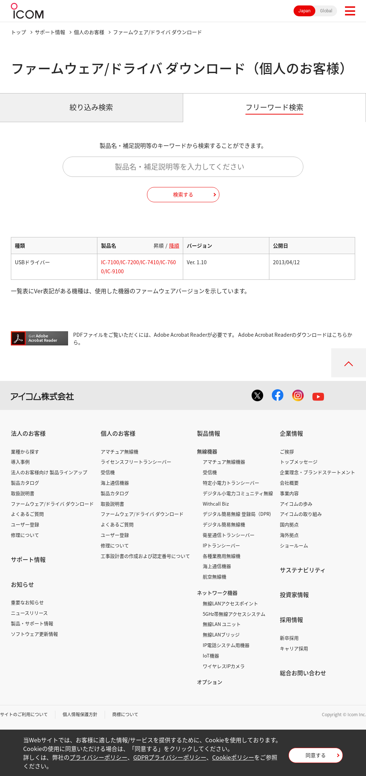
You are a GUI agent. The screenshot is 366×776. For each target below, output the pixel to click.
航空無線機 (214, 576)
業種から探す (25, 451)
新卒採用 (289, 637)
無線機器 (207, 451)
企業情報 (291, 433)
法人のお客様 (28, 433)
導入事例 (20, 461)
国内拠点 (289, 524)
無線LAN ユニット (222, 624)
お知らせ (22, 584)
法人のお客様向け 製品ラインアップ (49, 472)
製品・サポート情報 (32, 623)
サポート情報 (50, 32)
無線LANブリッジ (221, 634)
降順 (174, 245)
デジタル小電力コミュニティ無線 (238, 493)
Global (326, 10)
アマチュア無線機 (119, 451)
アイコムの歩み (296, 503)
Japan (304, 10)
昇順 (158, 245)
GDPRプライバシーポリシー (169, 757)
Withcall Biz (216, 503)
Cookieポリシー (233, 757)
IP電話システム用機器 (226, 645)
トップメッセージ (298, 461)
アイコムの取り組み (301, 513)
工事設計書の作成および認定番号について (145, 555)
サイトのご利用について (24, 714)
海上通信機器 (115, 482)
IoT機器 (211, 655)
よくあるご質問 (27, 513)
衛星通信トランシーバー (228, 534)
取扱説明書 (22, 493)
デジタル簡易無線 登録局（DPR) (237, 513)
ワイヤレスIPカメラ (224, 666)
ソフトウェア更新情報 (34, 633)
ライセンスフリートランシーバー (136, 461)
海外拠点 (289, 534)
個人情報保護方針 (80, 714)
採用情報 (291, 619)
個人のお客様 (89, 32)
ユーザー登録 (25, 524)
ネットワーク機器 (217, 592)
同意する (316, 755)
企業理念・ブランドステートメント (317, 472)
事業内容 (289, 493)
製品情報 (208, 433)
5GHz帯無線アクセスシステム (234, 613)
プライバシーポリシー (98, 757)
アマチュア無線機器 (224, 461)
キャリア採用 (294, 648)
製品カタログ (25, 482)
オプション (209, 681)
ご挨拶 (287, 451)
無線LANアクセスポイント (230, 603)
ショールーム (294, 545)
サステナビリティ (303, 569)
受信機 (108, 472)
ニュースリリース (29, 612)
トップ (18, 32)
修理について (25, 534)
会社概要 (289, 482)
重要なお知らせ (27, 602)
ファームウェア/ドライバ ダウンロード (52, 503)
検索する (183, 194)
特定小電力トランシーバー (231, 482)
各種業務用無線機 (221, 555)
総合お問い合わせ (303, 672)
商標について (125, 714)
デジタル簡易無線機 (224, 524)
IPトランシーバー (221, 545)
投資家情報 (294, 594)
